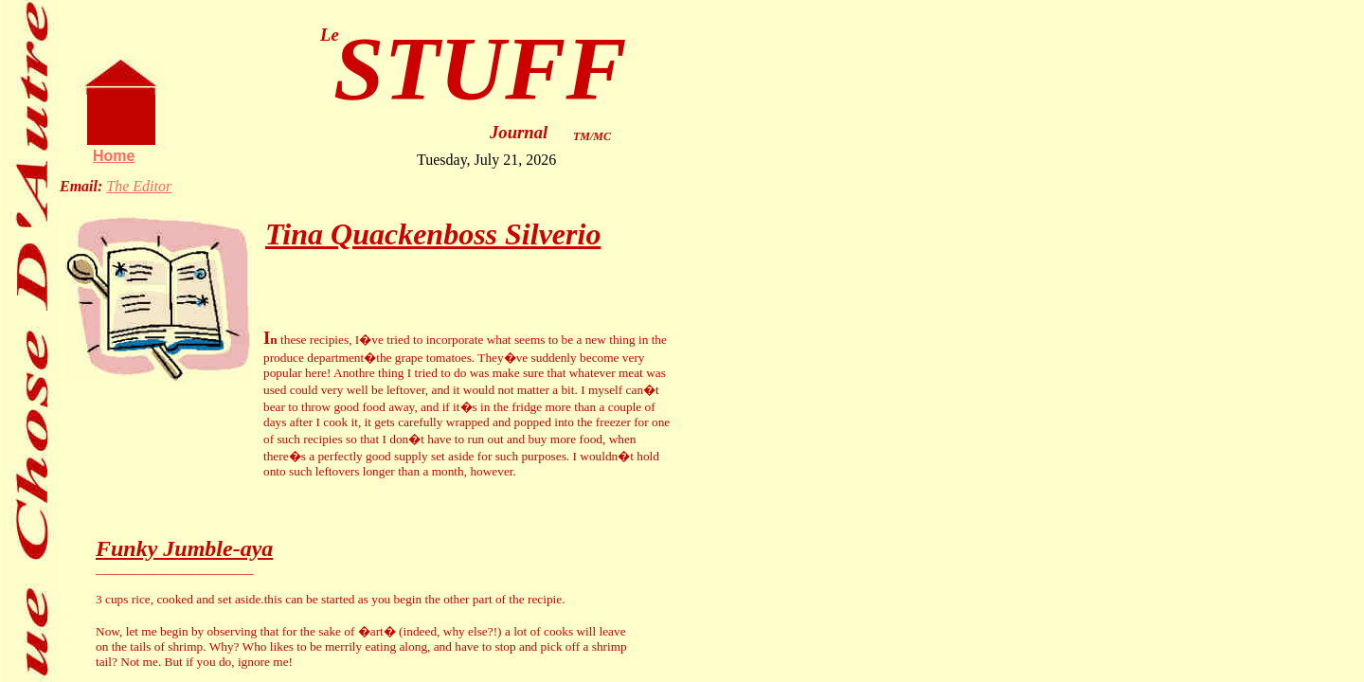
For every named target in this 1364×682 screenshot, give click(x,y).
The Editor (138, 186)
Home (114, 156)
